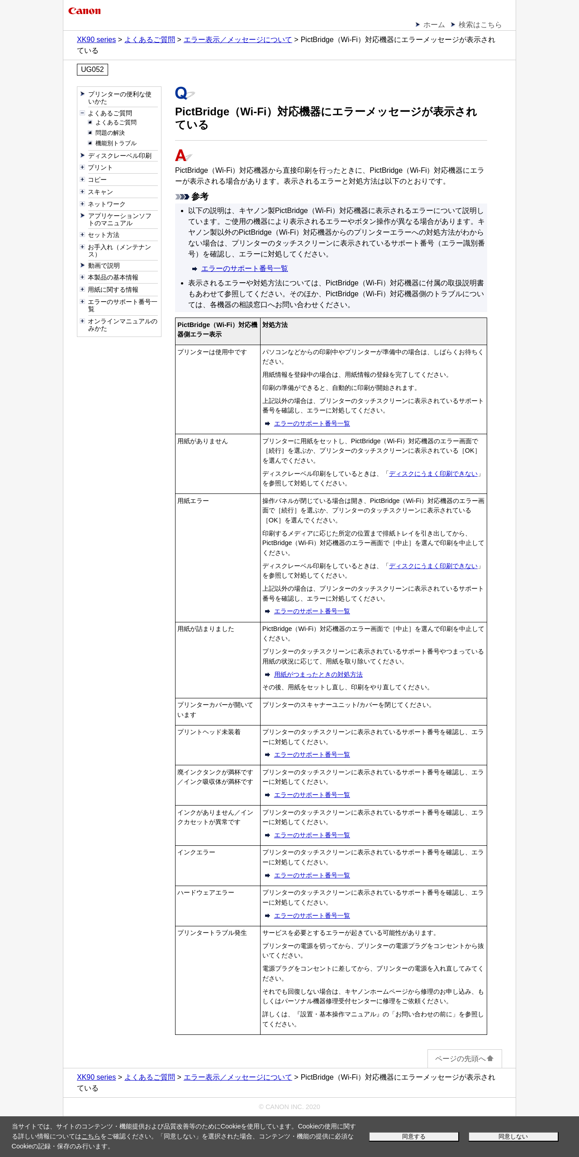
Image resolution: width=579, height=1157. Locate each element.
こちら (90, 1136)
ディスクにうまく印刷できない (433, 473)
